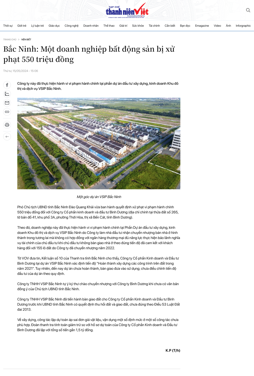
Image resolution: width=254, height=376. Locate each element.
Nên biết (26, 39)
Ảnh (228, 26)
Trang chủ (9, 39)
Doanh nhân (91, 26)
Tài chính (154, 26)
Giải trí (123, 26)
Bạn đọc (185, 26)
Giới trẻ (22, 26)
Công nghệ (72, 26)
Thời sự (8, 26)
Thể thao (109, 26)
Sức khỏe (138, 26)
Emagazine (202, 26)
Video (217, 26)
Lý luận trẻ (37, 26)
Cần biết (170, 26)
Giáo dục (54, 26)
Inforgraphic (243, 26)
